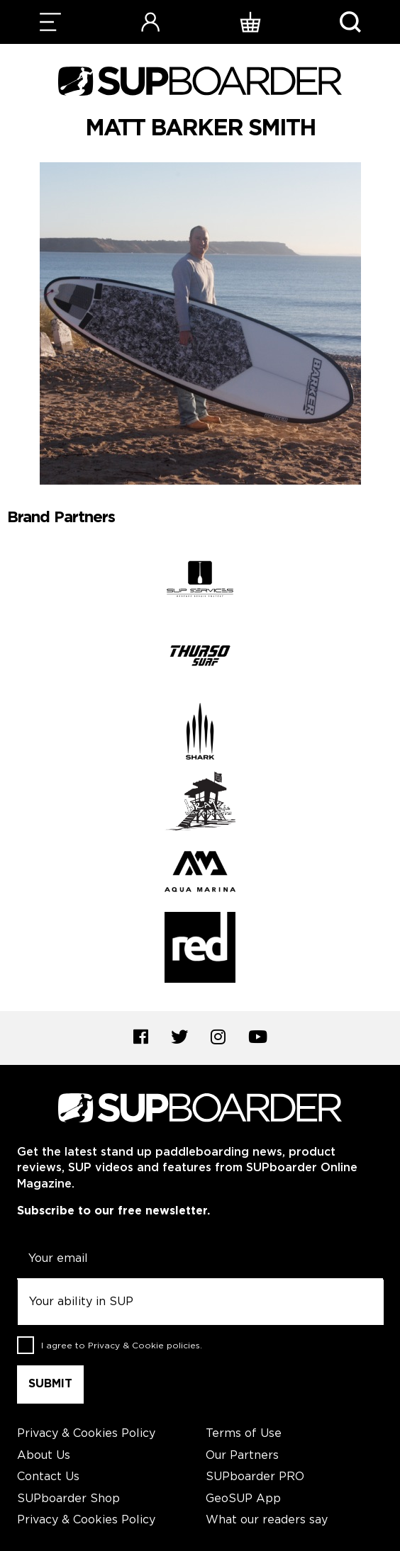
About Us (43, 1455)
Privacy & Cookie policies (144, 1346)
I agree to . (121, 1346)
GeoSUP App (243, 1499)
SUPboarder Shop (68, 1499)
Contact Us (48, 1477)
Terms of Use (244, 1433)
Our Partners (242, 1455)
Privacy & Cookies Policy (86, 1433)
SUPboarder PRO (255, 1477)
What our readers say (267, 1520)
